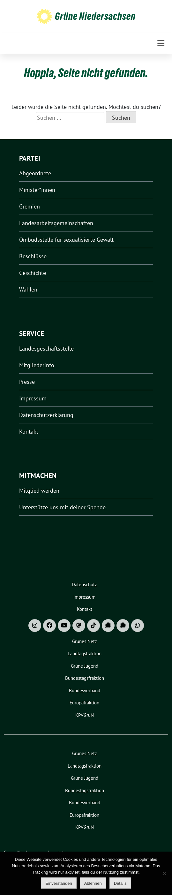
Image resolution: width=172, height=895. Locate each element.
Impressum (33, 398)
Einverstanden (59, 883)
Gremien (29, 206)
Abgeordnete (35, 173)
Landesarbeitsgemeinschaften (56, 223)
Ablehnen (93, 883)
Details (120, 883)
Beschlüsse (33, 256)
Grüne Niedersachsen (95, 16)
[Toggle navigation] (160, 43)
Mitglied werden (39, 490)
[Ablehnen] (164, 873)
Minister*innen (37, 189)
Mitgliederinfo (36, 365)
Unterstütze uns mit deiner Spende (62, 507)
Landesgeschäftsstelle (46, 348)
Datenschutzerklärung (46, 415)
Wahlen (28, 289)
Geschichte (32, 273)
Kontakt (28, 431)
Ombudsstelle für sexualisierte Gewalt (66, 239)
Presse (27, 381)
